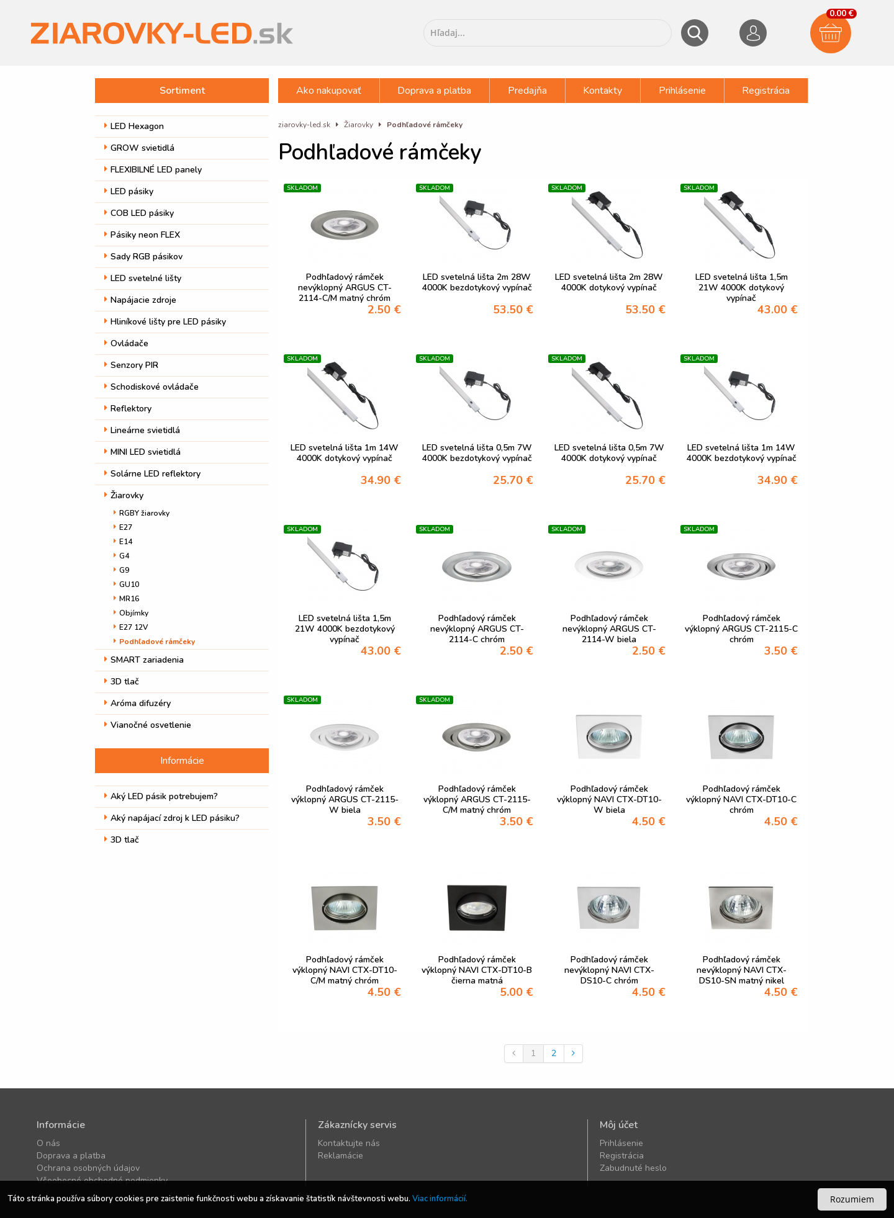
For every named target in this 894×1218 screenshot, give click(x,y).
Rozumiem (852, 1199)
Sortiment (182, 90)
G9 (121, 570)
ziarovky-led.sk (304, 125)
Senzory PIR (131, 365)
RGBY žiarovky (141, 513)
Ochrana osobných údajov (88, 1168)
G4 (121, 556)
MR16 (126, 599)
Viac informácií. (439, 1198)
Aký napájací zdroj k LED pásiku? (172, 818)
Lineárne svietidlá (142, 430)
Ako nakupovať (328, 90)
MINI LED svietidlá (142, 452)
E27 (123, 527)
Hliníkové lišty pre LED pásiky (165, 322)
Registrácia (766, 90)
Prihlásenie (682, 90)
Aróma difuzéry (137, 703)
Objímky (131, 613)
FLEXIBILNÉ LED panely (153, 170)
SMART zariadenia (144, 660)
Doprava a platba (434, 90)
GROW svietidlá (139, 148)
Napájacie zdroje (140, 300)
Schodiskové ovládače (151, 387)
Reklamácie (340, 1156)
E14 (123, 542)
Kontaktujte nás (349, 1143)
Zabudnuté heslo (633, 1168)
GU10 (126, 584)
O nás (48, 1143)
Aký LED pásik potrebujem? (161, 796)
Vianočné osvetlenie (147, 725)
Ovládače (126, 343)
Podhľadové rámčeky (154, 642)
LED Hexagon (134, 126)
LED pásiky (128, 191)
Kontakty (602, 90)
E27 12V (131, 627)
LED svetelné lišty (142, 278)
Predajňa (527, 90)
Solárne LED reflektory (152, 474)
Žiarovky (123, 495)
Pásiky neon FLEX (142, 235)
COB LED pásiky (139, 213)
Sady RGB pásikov (143, 256)
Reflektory (127, 408)
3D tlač (121, 681)
